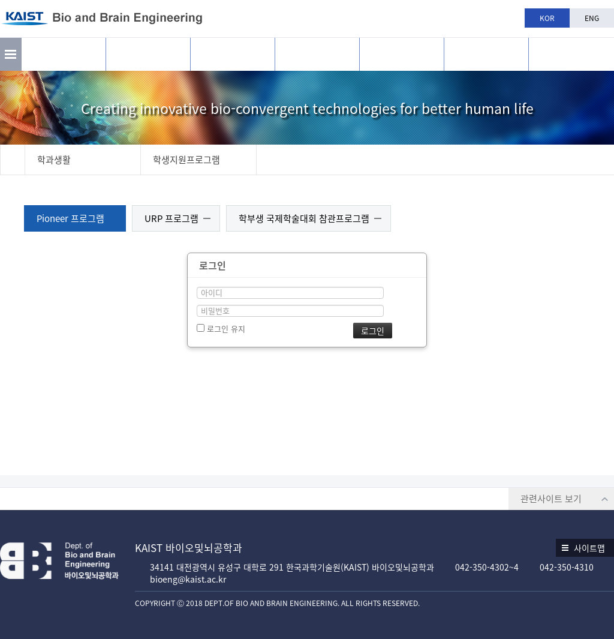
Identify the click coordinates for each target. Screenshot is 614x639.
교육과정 (317, 54)
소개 (63, 54)
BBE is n (571, 50)
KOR (547, 18)
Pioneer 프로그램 (70, 218)
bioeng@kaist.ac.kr (188, 579)
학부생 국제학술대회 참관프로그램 (304, 218)
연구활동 (148, 54)
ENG (592, 18)
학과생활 (402, 54)
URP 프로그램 (171, 218)
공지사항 (486, 54)
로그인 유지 (221, 328)
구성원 (232, 54)
